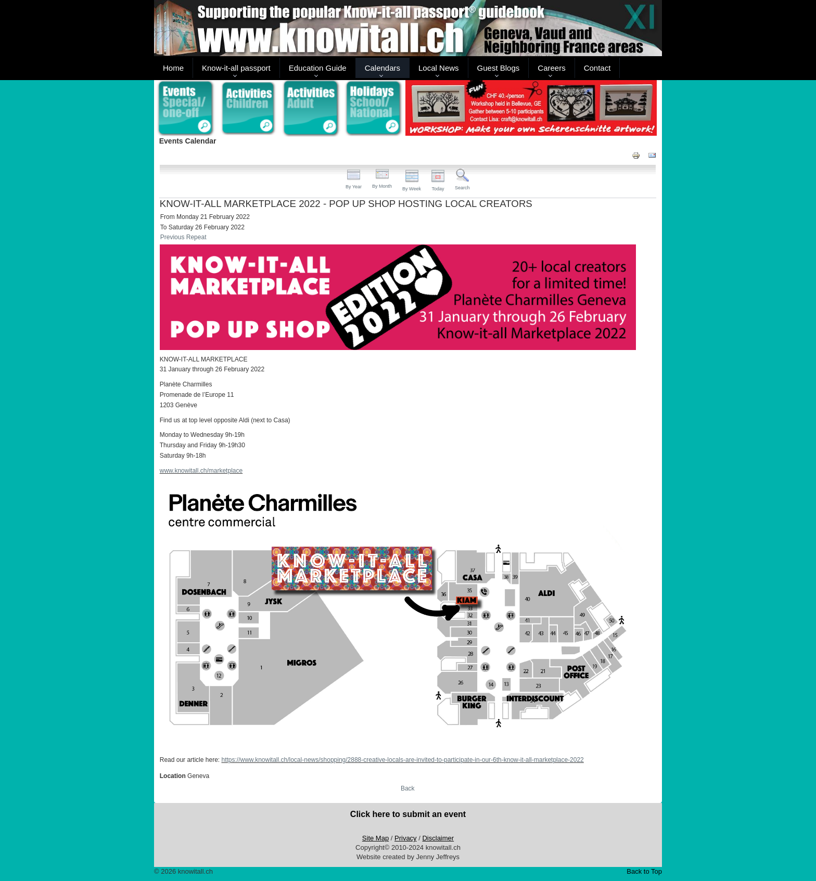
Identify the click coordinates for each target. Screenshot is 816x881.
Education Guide (318, 67)
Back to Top (644, 871)
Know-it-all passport (236, 67)
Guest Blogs (498, 67)
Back (408, 788)
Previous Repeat (183, 237)
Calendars (382, 67)
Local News (438, 67)
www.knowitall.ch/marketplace (201, 470)
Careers (551, 67)
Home (173, 67)
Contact (597, 67)
